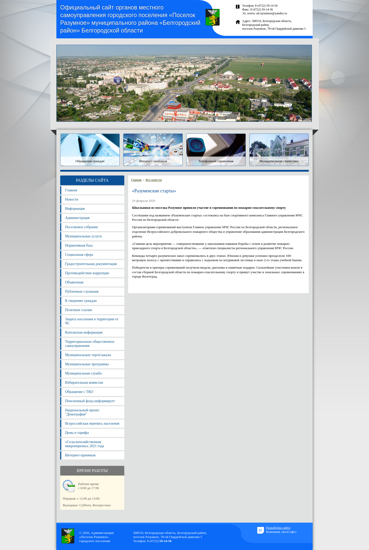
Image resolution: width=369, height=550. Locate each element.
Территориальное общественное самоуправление (89, 344)
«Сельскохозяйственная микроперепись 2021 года (84, 444)
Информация (75, 209)
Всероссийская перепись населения (92, 423)
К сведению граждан (81, 301)
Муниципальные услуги (83, 236)
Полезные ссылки (78, 310)
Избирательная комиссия (84, 382)
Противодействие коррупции (87, 273)
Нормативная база (79, 245)
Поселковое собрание (81, 227)
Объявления (74, 282)
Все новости (154, 180)
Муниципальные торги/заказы (88, 355)
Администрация (77, 218)
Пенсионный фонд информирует (90, 401)
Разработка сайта (278, 528)
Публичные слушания (81, 291)
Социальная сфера (79, 255)
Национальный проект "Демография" (82, 412)
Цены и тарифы (77, 433)
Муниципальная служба (83, 373)
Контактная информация (83, 332)
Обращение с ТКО (79, 392)
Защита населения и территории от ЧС (91, 321)
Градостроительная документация (91, 264)
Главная (71, 190)
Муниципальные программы (87, 364)
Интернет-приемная (80, 455)
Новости (71, 199)
